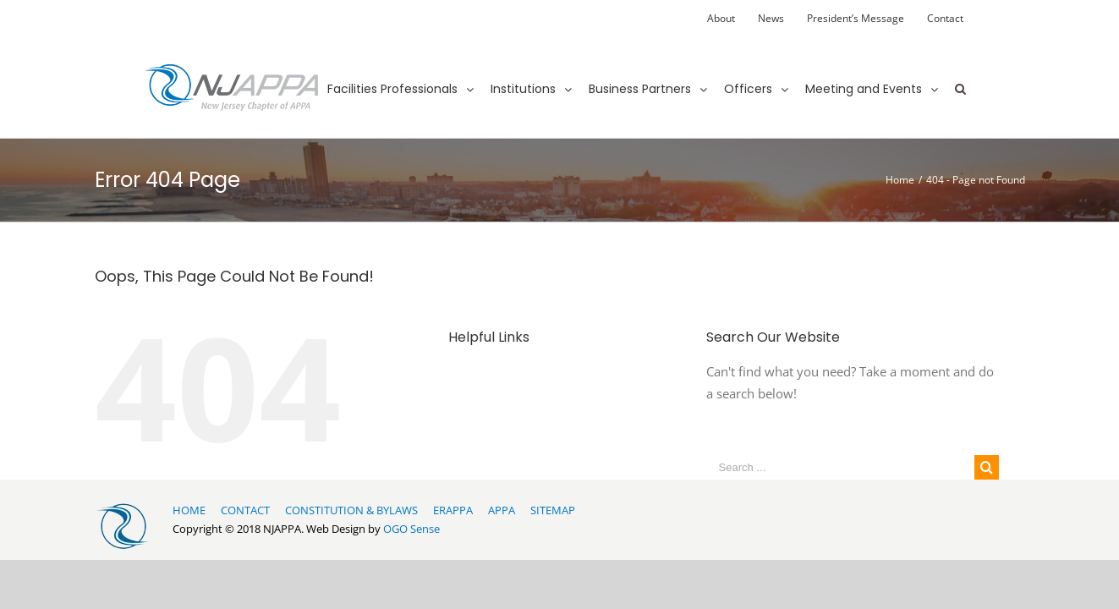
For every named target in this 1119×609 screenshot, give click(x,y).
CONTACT (245, 510)
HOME (189, 510)
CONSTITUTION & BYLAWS (351, 510)
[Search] (960, 73)
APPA (501, 510)
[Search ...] (840, 467)
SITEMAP (552, 510)
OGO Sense (411, 528)
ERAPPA (453, 510)
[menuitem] (721, 18)
